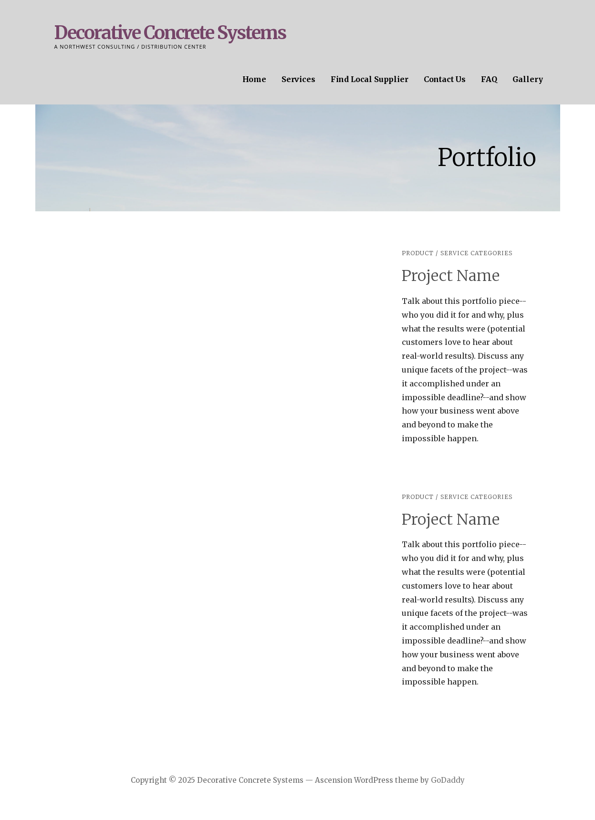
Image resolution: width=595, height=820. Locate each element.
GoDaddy (448, 780)
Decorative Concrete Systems (170, 32)
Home (254, 79)
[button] (64, 345)
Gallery (527, 79)
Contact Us (445, 79)
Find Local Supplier (369, 79)
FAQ (489, 79)
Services (298, 79)
